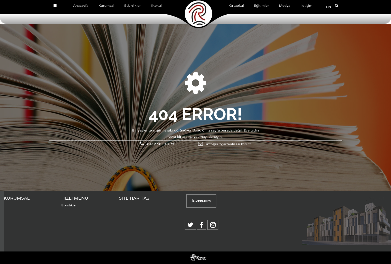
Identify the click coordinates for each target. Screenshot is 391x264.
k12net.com (201, 201)
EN (328, 7)
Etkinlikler (69, 205)
